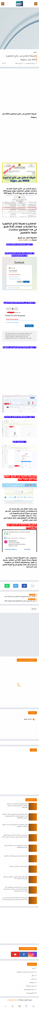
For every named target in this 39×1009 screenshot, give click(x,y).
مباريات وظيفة (30, 986)
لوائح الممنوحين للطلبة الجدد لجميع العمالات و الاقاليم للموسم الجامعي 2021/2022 (17, 805)
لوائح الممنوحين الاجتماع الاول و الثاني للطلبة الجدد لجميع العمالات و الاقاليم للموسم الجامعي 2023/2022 (15, 816)
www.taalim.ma (25, 240)
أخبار (34, 52)
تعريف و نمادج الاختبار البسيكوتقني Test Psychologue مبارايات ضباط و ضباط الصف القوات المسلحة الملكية (15, 889)
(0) (4, 63)
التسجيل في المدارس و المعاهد (26, 972)
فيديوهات (32, 982)
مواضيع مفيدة (30, 993)
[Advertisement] (19, 28)
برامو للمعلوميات (12, 1000)
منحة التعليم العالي (29, 989)
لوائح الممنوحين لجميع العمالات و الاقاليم (16, 856)
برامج (33, 975)
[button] (24, 586)
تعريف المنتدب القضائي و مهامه (18, 866)
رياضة (33, 979)
